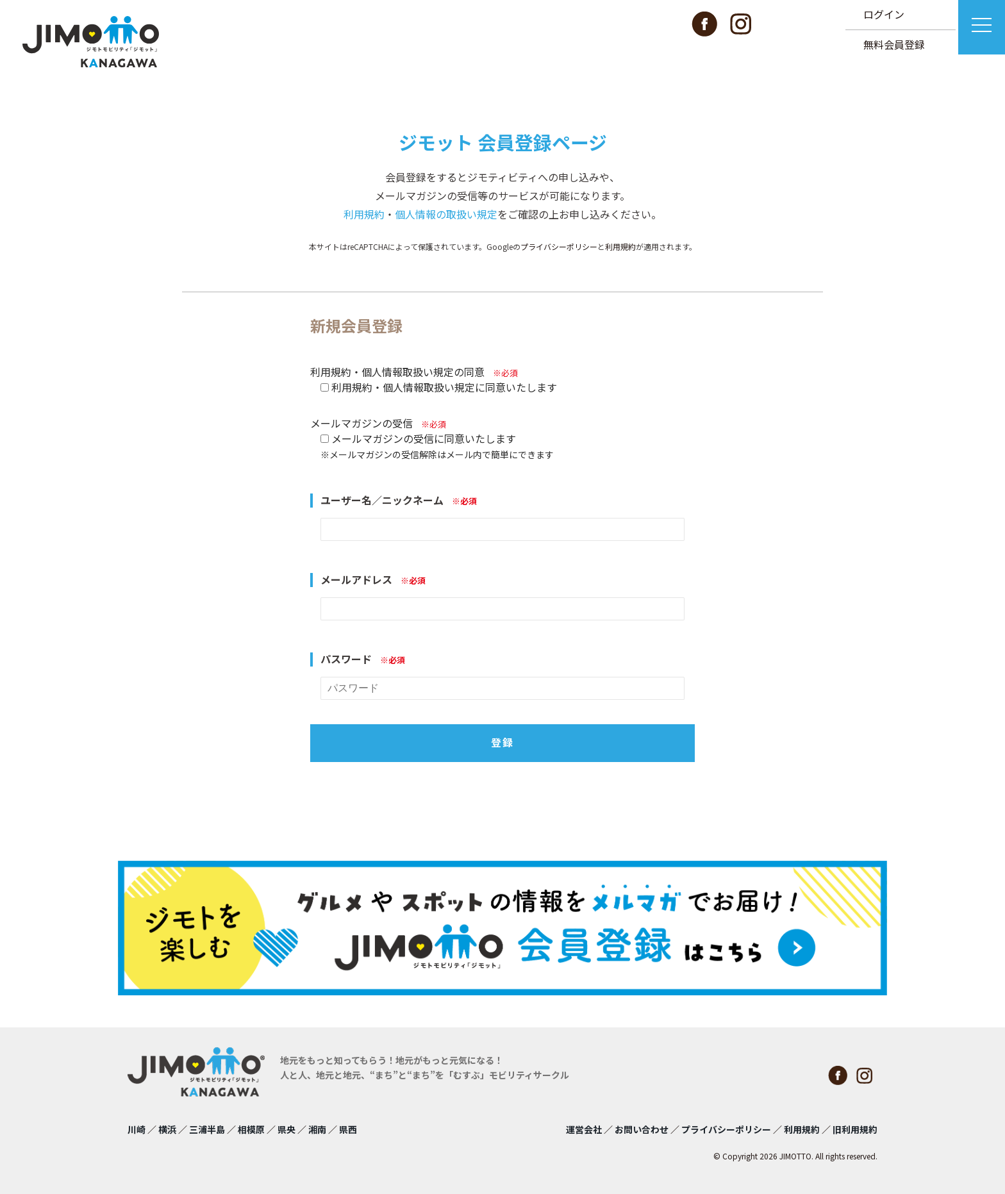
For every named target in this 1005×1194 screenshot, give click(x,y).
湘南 (317, 1129)
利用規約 (364, 214)
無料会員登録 (894, 44)
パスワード (362, 659)
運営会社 (584, 1129)
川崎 (136, 1129)
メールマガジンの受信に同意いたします (423, 438)
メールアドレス (373, 580)
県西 (348, 1129)
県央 (286, 1129)
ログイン (883, 14)
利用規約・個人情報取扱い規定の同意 (414, 371)
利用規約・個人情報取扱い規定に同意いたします (444, 387)
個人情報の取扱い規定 (446, 214)
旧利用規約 (855, 1129)
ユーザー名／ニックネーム (398, 500)
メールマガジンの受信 (378, 423)
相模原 (251, 1129)
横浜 (167, 1129)
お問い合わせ (642, 1129)
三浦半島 (207, 1129)
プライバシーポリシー (558, 246)
